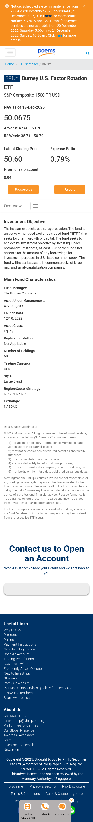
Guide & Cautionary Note (64, 794)
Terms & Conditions (25, 794)
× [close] (84, 5)
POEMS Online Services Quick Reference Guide (38, 688)
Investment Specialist (20, 745)
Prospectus (23, 189)
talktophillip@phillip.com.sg (24, 721)
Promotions (12, 635)
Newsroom (12, 750)
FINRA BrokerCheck (18, 693)
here (59, 35)
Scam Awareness (17, 698)
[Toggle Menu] (10, 52)
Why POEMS (13, 630)
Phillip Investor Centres (21, 725)
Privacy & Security (43, 786)
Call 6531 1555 (15, 716)
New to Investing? (17, 673)
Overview (13, 205)
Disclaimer (16, 786)
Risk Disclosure (73, 786)
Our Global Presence (19, 730)
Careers (9, 740)
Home (9, 64)
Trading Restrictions (19, 659)
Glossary (10, 678)
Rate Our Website (17, 683)
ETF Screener (28, 64)
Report (70, 189)
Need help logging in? (19, 649)
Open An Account (17, 654)
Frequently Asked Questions (24, 669)
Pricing (9, 639)
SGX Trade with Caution (21, 664)
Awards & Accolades (19, 735)
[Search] (87, 53)
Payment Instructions (20, 644)
